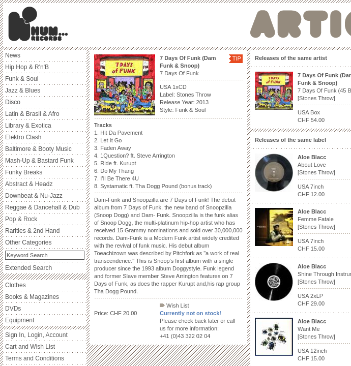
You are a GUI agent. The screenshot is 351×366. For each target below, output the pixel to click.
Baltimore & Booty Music (38, 148)
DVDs (13, 308)
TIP (236, 58)
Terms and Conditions (34, 358)
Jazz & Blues (22, 90)
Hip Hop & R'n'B (27, 67)
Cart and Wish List (30, 346)
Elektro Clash (23, 137)
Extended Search (28, 267)
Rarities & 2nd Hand (32, 230)
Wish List (174, 305)
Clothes (15, 285)
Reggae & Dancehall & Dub (42, 207)
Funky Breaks (23, 172)
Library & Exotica (28, 125)
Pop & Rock (21, 219)
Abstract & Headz (28, 184)
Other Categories (28, 242)
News (12, 55)
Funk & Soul (21, 78)
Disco (12, 102)
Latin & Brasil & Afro (32, 113)
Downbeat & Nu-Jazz (34, 195)
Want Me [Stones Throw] (316, 329)
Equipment (19, 320)
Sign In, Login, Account (36, 335)
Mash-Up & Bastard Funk (39, 160)
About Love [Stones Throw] (316, 164)
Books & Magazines (32, 296)
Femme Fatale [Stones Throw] (316, 219)
